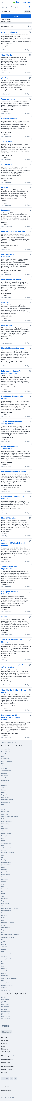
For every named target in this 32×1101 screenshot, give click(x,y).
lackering (3, 966)
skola (2, 905)
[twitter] (11, 1078)
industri (3, 893)
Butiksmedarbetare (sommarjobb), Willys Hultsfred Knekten (13, 543)
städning (3, 884)
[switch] (29, 26)
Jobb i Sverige (5, 1052)
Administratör (6, 164)
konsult (3, 913)
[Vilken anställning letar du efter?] (16, 7)
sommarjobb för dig (6, 959)
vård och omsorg (5, 927)
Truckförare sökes (8, 99)
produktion (4, 942)
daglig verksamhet (6, 833)
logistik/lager (4, 898)
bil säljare (3, 925)
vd (2, 857)
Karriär (3, 1046)
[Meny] (2, 2)
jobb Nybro (4, 1009)
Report (28, 50)
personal (3, 944)
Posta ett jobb (5, 1062)
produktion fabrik (5, 780)
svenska (3, 850)
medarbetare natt (6, 848)
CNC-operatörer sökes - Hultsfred (10, 593)
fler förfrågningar (6, 990)
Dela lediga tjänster (7, 1059)
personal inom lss (6, 864)
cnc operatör (4, 775)
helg (2, 930)
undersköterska (5, 749)
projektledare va (5, 802)
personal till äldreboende (8, 852)
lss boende (4, 915)
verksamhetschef (6, 954)
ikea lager (4, 790)
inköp (2, 845)
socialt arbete (5, 971)
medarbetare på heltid (7, 985)
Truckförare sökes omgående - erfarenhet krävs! (13, 666)
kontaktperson (5, 918)
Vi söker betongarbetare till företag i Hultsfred (11, 422)
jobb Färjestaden (5, 1016)
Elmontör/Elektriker (8, 518)
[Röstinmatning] (29, 7)
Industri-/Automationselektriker (13, 231)
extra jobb (4, 946)
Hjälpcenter (4, 1049)
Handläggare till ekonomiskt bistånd (12, 397)
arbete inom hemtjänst (7, 937)
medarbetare (4, 949)
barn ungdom (4, 836)
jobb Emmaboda (5, 1018)
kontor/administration (7, 799)
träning (3, 896)
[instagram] (7, 1078)
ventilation (4, 987)
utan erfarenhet (5, 754)
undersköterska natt (6, 821)
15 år (2, 787)
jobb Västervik (5, 999)
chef (2, 838)
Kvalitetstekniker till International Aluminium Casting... (10, 717)
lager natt (4, 773)
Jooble (12, 1097)
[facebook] (3, 1078)
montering (4, 973)
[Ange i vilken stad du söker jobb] (16, 12)
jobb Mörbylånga (5, 1011)
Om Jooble (4, 1041)
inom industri (4, 828)
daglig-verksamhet (6, 862)
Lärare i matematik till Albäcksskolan (9, 448)
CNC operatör (6, 302)
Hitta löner (4, 1072)
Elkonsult (4, 187)
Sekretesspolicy (6, 1091)
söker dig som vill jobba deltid (9, 978)
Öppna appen (26, 2)
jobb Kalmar (4, 997)
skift (2, 855)
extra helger (4, 879)
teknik (3, 809)
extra (2, 826)
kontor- (3, 867)
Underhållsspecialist (9, 118)
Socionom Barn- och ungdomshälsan (9, 568)
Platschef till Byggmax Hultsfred (13, 472)
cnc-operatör (4, 782)
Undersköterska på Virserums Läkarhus (12, 497)
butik (2, 819)
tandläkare (4, 956)
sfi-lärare (3, 939)
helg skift (3, 901)
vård (2, 951)
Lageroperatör (6, 325)
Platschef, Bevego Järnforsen (12, 348)
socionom (4, 869)
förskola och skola (6, 843)
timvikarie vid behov (6, 889)
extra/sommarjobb (6, 770)
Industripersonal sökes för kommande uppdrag (11, 372)
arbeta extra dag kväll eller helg (9, 816)
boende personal (5, 874)
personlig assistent (6, 761)
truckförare (4, 768)
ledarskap (3, 785)
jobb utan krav (5, 797)
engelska (3, 807)
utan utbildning (5, 751)
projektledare (4, 872)
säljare (3, 766)
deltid (2, 763)
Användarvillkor (5, 1087)
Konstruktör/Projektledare (11, 279)
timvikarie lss (4, 877)
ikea (2, 886)
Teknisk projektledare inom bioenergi (11, 641)
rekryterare (4, 968)
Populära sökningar (6, 1070)
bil (1, 961)
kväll (2, 963)
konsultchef (4, 975)
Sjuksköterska (6, 55)
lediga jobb (4, 795)
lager (2, 756)
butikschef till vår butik (7, 922)
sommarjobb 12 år (5, 983)
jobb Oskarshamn (6, 1002)
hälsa (2, 920)
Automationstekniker (9, 32)
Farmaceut (5, 210)
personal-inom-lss (6, 910)
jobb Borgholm (5, 1006)
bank (2, 804)
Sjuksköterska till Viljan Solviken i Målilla (14, 691)
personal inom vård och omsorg (9, 908)
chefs (3, 932)
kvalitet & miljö (5, 811)
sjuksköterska (5, 758)
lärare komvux (5, 903)
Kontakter (4, 1043)
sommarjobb (4, 814)
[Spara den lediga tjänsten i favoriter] (30, 32)
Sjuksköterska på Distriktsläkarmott (8, 255)
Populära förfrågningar (9, 743)
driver (2, 980)
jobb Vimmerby (5, 1004)
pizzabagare (6, 78)
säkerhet (3, 881)
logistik (3, 840)
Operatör (4, 617)
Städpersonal (6, 141)
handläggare (4, 860)
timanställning (5, 823)
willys (2, 831)
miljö (2, 891)
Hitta (16, 16)
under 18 (3, 778)
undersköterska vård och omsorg (10, 934)
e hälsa (3, 792)
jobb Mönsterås (5, 1014)
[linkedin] (15, 1078)
